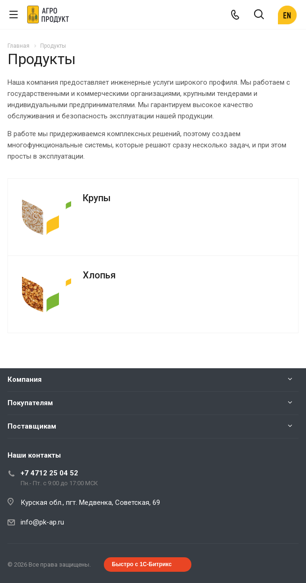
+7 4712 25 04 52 (49, 473)
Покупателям (30, 403)
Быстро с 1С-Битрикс (142, 564)
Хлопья (99, 275)
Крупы (97, 198)
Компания (24, 379)
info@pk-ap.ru (42, 522)
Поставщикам (31, 426)
